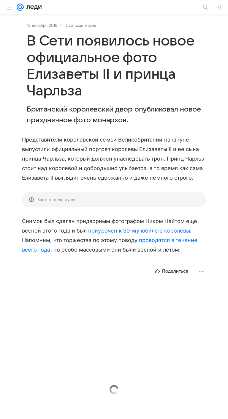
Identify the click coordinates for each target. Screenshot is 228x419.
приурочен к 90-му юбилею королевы (139, 230)
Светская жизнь (81, 25)
